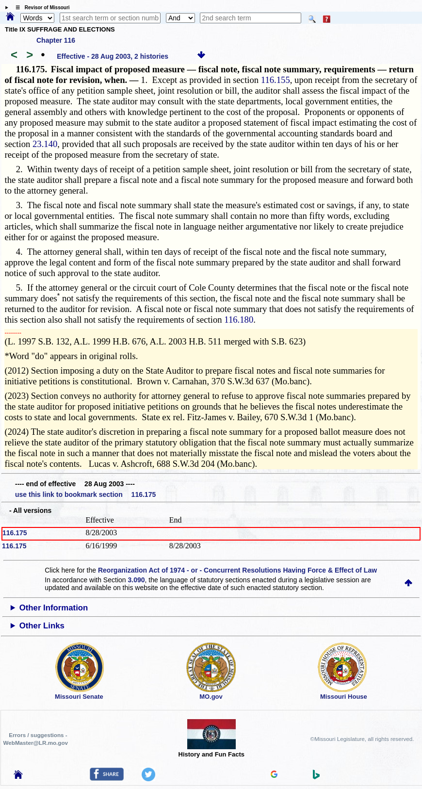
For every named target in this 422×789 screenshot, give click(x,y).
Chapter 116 (55, 40)
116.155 (275, 80)
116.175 (14, 533)
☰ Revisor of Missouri (40, 7)
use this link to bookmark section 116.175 (85, 494)
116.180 (238, 319)
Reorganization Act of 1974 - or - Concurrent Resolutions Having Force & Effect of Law (237, 570)
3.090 (136, 580)
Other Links (42, 625)
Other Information (53, 607)
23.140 (44, 144)
